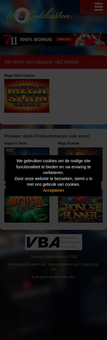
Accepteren (53, 190)
